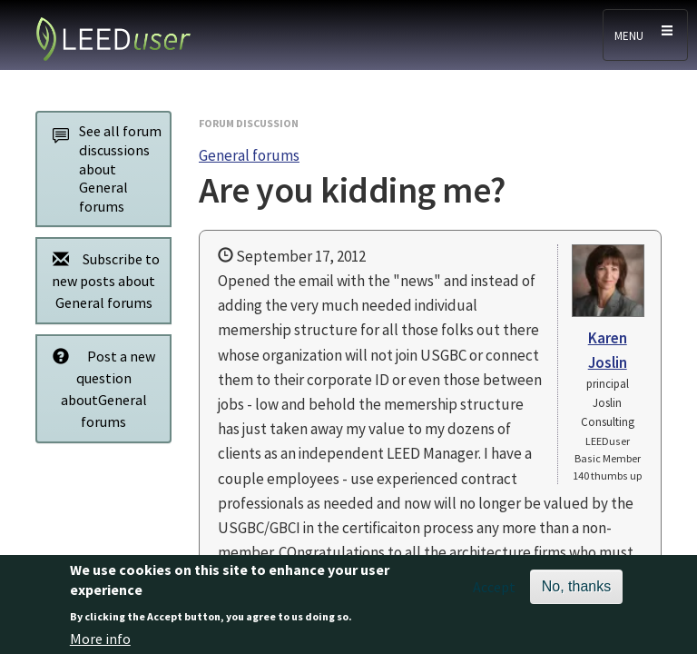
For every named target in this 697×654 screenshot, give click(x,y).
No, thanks (576, 592)
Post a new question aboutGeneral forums (99, 388)
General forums (249, 155)
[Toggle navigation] (645, 35)
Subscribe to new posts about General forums (101, 280)
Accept (494, 593)
